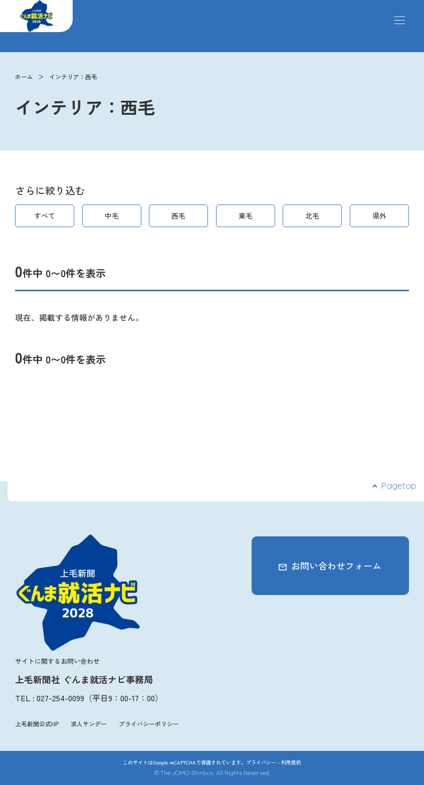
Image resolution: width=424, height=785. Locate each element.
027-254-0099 (60, 698)
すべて (44, 216)
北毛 (312, 216)
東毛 (246, 216)
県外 (379, 216)
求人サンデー (89, 723)
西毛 (178, 216)
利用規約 (291, 762)
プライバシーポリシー (149, 723)
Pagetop (398, 485)
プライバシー (261, 762)
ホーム (24, 76)
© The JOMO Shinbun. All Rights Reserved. (212, 772)
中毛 (112, 216)
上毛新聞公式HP (37, 723)
